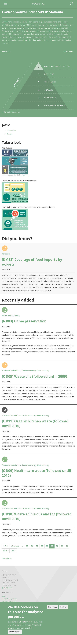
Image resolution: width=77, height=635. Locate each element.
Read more (6, 51)
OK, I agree (52, 607)
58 (43, 546)
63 (67, 546)
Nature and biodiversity (11, 315)
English (9, 134)
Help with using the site (10, 599)
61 (57, 546)
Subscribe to (6, 558)
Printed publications (9, 601)
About (4, 596)
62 (62, 546)
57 (38, 546)
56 (33, 546)
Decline (63, 607)
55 (28, 546)
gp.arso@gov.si (7, 588)
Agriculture (6, 254)
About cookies (14, 632)
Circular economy (29, 371)
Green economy (43, 371)
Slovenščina (11, 130)
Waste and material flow (11, 371)
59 (48, 546)
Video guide (68, 51)
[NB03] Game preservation (24, 321)
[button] (38, 162)
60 (53, 546)
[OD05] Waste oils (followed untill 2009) (34, 376)
